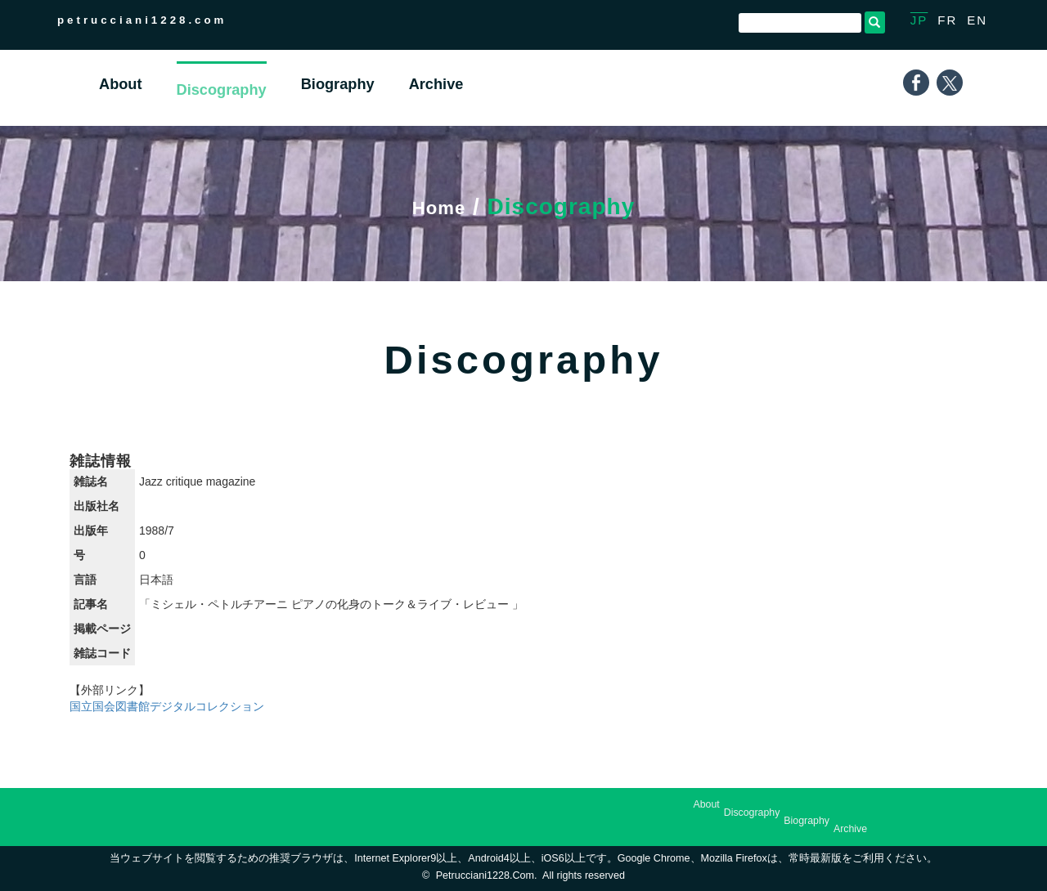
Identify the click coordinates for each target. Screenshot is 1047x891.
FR (947, 20)
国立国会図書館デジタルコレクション (167, 706)
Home (439, 206)
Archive (850, 829)
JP (919, 20)
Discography (752, 812)
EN (977, 20)
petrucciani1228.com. (486, 875)
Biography (806, 820)
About (706, 804)
